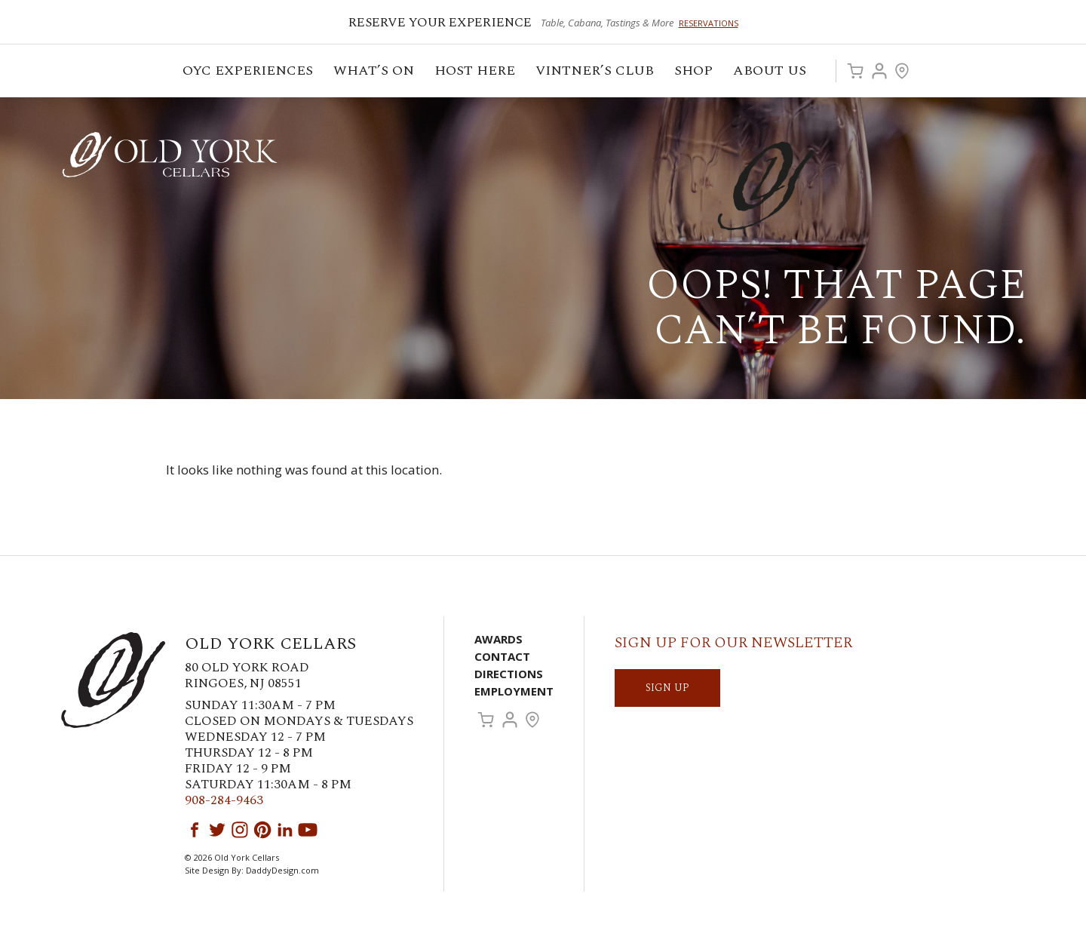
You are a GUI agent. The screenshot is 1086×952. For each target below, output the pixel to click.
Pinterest (262, 830)
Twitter (217, 830)
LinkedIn (285, 830)
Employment (514, 691)
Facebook (194, 830)
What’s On (374, 72)
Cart (855, 71)
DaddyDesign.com (282, 870)
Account (879, 71)
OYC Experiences (248, 72)
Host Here (475, 72)
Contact (502, 656)
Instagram (240, 830)
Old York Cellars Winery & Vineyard (169, 154)
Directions (508, 673)
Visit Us (902, 71)
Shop (694, 72)
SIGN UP (667, 688)
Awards (498, 638)
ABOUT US (771, 72)
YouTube (308, 830)
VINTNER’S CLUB (595, 72)
